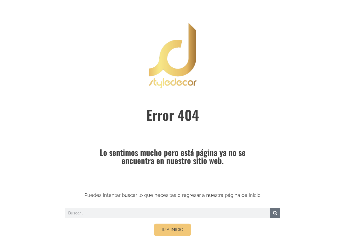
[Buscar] (275, 213)
